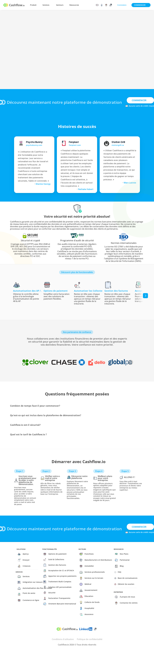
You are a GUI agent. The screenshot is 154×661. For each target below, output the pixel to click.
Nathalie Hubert (85, 189)
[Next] (145, 295)
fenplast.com (75, 145)
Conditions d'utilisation (63, 639)
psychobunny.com (34, 145)
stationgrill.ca (118, 145)
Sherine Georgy (43, 184)
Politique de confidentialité (89, 639)
